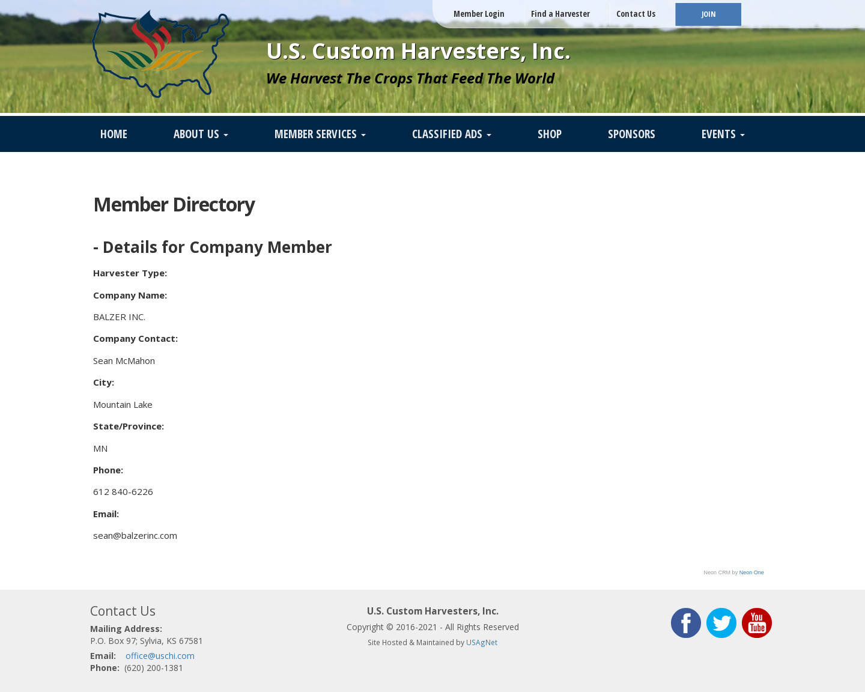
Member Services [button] (320, 134)
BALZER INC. (119, 317)
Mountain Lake (123, 404)
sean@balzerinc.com (135, 535)
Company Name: (130, 295)
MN (100, 448)
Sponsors (631, 134)
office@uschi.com (160, 655)
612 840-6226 (123, 491)
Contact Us (635, 13)
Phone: (108, 470)
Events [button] (723, 134)
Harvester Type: (130, 273)
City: (103, 382)
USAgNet (481, 642)
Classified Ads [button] (451, 134)
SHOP (550, 134)
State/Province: (128, 426)
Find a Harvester (560, 13)
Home (113, 134)
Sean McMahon (124, 360)
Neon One (751, 572)
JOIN (708, 14)
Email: (106, 514)
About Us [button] (201, 134)
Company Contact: (135, 338)
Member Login (479, 13)
